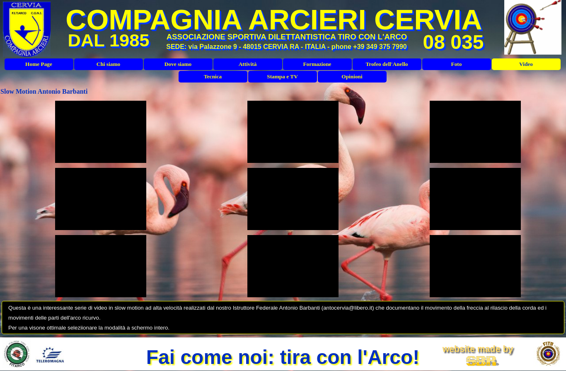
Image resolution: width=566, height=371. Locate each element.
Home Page (38, 64)
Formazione (317, 64)
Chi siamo (108, 64)
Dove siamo (178, 64)
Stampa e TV (282, 76)
